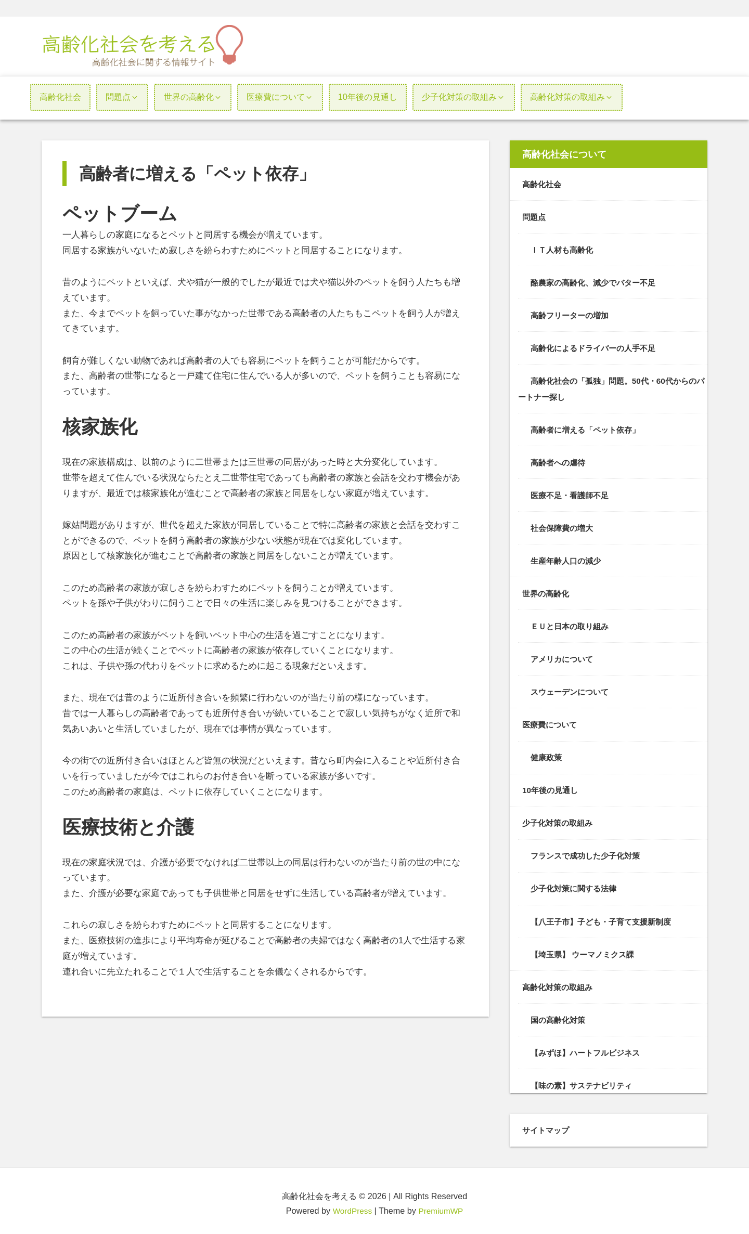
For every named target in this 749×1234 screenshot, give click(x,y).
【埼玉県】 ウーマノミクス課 (586, 950)
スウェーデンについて (572, 689)
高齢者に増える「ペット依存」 (589, 428)
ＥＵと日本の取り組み (572, 624)
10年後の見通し (552, 786)
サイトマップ (547, 1125)
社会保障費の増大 (564, 526)
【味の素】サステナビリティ (585, 1080)
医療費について (551, 721)
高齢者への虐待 (560, 460)
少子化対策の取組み (559, 819)
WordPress (351, 1206)
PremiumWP (442, 1206)
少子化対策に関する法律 (576, 885)
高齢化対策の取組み (559, 983)
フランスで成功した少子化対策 (589, 852)
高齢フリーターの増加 (572, 314)
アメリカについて (564, 656)
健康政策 (547, 754)
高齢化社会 (543, 184)
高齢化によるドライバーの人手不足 (597, 347)
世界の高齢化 (547, 591)
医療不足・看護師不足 (572, 493)
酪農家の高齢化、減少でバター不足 (597, 282)
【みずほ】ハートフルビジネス (589, 1048)
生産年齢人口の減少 (568, 558)
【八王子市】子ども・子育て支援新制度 (605, 917)
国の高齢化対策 (560, 1015)
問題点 (534, 217)
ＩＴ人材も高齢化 (564, 249)
